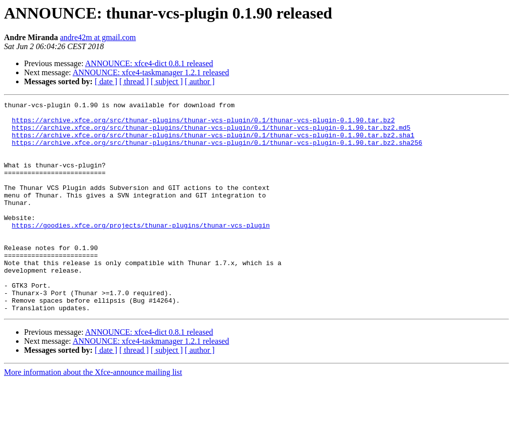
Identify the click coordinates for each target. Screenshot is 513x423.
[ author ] (200, 81)
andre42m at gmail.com (98, 37)
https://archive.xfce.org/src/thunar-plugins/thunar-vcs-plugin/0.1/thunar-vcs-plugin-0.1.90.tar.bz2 (203, 124)
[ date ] (106, 81)
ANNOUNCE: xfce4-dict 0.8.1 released (149, 63)
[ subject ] (167, 81)
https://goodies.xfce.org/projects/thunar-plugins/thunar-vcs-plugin (141, 250)
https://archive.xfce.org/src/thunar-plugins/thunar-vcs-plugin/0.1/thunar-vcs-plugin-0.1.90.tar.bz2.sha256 (217, 151)
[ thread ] (134, 81)
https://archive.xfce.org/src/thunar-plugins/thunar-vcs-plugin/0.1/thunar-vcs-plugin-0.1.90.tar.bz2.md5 (211, 133)
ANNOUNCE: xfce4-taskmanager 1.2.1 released (151, 72)
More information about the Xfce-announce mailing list (93, 414)
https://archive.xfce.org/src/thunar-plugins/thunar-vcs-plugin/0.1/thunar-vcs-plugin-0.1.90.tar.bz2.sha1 (213, 142)
